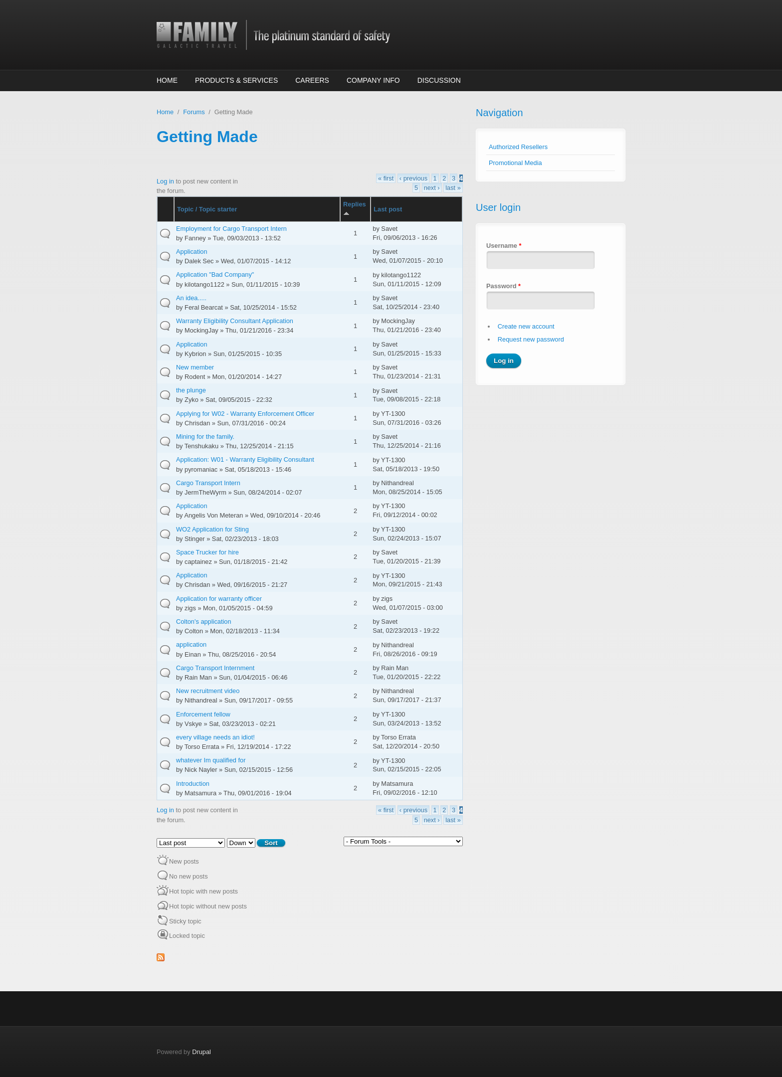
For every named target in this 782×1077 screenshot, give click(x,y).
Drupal (201, 1052)
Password (503, 286)
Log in (165, 181)
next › (432, 187)
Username (503, 245)
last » (453, 187)
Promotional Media (515, 163)
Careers (312, 80)
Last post (388, 209)
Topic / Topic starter (207, 209)
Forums (193, 112)
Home (167, 80)
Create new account (526, 326)
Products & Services (236, 80)
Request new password (531, 339)
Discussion (439, 80)
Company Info (373, 80)
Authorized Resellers (518, 147)
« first (385, 178)
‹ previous (413, 178)
